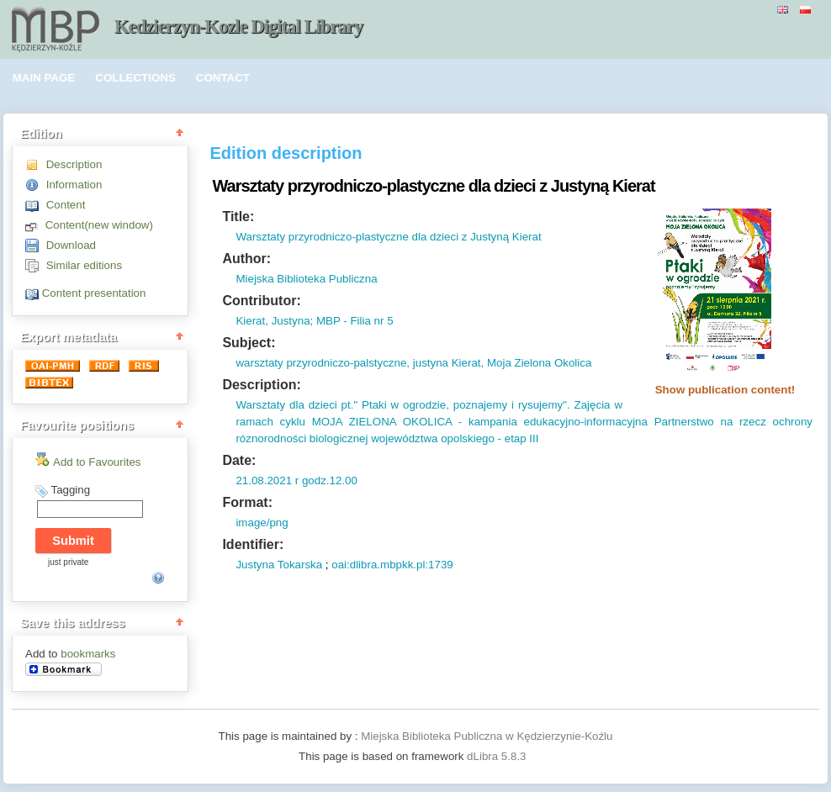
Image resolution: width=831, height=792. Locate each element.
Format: (247, 502)
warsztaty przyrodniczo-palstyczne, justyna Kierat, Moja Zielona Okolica (413, 362)
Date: (239, 460)
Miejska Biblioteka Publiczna (306, 278)
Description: (261, 385)
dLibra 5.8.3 (498, 756)
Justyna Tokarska (279, 564)
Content (66, 204)
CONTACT (223, 77)
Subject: (248, 342)
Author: (246, 258)
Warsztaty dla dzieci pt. (294, 405)
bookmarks (88, 653)
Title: (238, 216)
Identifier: (252, 544)
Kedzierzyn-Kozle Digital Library (238, 26)
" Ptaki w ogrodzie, (400, 405)
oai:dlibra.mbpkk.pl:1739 (392, 564)
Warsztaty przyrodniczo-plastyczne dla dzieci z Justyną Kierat (388, 236)
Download (71, 245)
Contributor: (261, 300)
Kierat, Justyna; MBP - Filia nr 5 (314, 320)
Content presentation (94, 293)
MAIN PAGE (44, 77)
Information (74, 184)
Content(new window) (99, 225)
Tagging (70, 489)
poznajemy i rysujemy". (509, 405)
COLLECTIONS (135, 77)
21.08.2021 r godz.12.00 (296, 480)
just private (68, 562)
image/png (262, 522)
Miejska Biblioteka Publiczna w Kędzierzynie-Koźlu (486, 736)
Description (74, 164)
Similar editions (84, 265)
